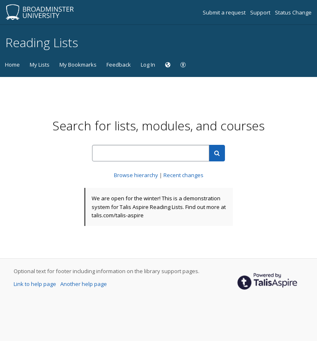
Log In (148, 64)
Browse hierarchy (136, 175)
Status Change (293, 12)
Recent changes (183, 175)
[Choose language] (167, 64)
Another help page (83, 284)
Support (261, 12)
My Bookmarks (78, 64)
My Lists (40, 64)
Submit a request (225, 12)
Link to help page (35, 284)
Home (12, 64)
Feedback (118, 64)
